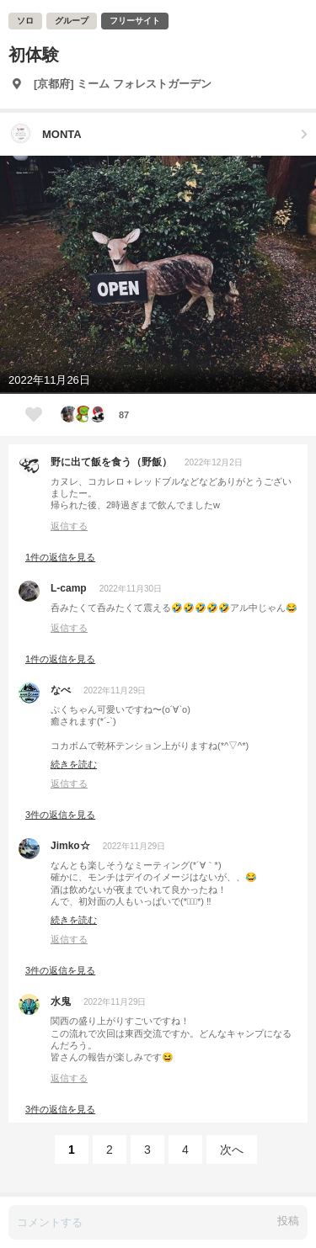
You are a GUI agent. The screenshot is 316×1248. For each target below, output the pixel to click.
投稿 (288, 1220)
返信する (69, 526)
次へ (232, 1149)
